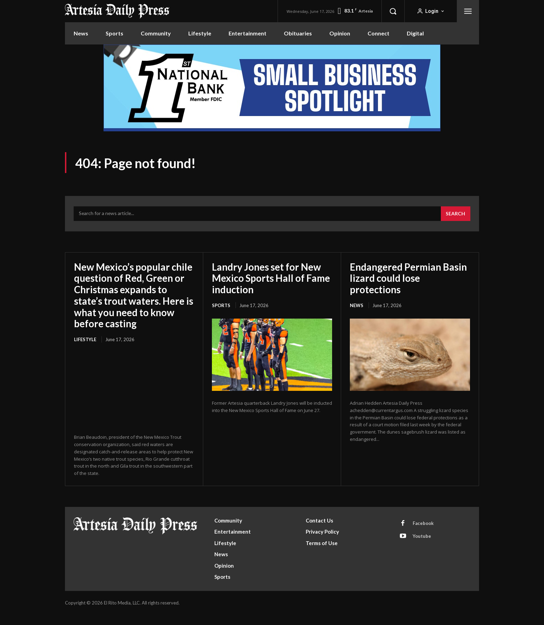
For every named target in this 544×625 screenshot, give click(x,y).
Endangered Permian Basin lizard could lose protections (409, 278)
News (356, 305)
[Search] (455, 214)
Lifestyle (85, 350)
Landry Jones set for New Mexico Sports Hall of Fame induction (272, 278)
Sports (221, 305)
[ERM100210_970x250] (272, 87)
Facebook (423, 533)
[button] (393, 11)
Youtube (422, 546)
